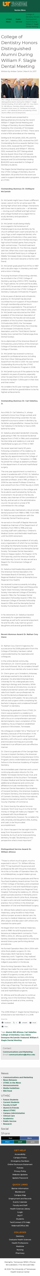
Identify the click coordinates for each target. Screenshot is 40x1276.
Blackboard (20, 1192)
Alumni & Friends (11, 1108)
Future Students (10, 1100)
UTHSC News (9, 20)
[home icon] (1, 20)
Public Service (9, 1121)
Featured (24, 1038)
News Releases (10, 1080)
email (20, 1142)
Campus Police (20, 1158)
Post (13, 1138)
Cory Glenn (25, 1035)
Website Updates (20, 1175)
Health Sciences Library (20, 1209)
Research (7, 1124)
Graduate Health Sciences (20, 1240)
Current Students (11, 1102)
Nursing (20, 1250)
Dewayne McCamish (10, 1038)
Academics (8, 1119)
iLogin (20, 1212)
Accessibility (20, 1154)
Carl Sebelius (30, 1032)
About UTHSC (9, 1110)
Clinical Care (9, 1116)
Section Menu (19, 10)
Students (20, 1219)
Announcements (10, 1085)
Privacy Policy (20, 1171)
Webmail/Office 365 (20, 1226)
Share (33, 1138)
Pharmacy (20, 1253)
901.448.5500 (11, 1265)
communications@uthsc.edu (22, 1055)
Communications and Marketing (18, 1052)
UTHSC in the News (12, 1083)
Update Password (20, 1178)
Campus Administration (14, 1113)
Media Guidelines (11, 1088)
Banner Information (20, 1189)
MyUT (20, 1216)
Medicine (20, 1246)
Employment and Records (20, 1199)
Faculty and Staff (20, 1205)
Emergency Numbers (20, 1161)
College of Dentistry (10, 1035)
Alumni (9, 1032)
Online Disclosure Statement (20, 1164)
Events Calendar (20, 1202)
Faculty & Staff (10, 1105)
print (32, 1142)
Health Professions (20, 1243)
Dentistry (20, 1236)
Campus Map (20, 1195)
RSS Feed (7, 1091)
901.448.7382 (28, 1265)
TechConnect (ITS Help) (20, 1222)
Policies (20, 1168)
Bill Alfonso (18, 1032)
